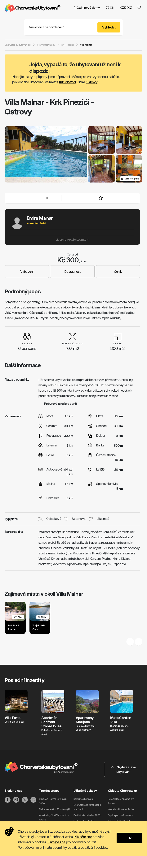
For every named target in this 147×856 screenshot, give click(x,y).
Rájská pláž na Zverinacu (120, 815)
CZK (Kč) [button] (126, 7)
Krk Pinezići (67, 82)
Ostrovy (91, 82)
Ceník (118, 271)
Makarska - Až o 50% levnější (54, 809)
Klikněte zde (83, 837)
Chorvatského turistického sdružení (87, 807)
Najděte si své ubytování (123, 769)
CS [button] (110, 7)
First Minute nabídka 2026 (87, 815)
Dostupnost (72, 271)
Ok (129, 838)
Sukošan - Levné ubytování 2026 (53, 801)
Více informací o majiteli (72, 239)
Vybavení (26, 271)
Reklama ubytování (83, 799)
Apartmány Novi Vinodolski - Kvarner (54, 817)
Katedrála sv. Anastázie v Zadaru (121, 801)
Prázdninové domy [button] (87, 7)
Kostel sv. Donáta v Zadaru (121, 809)
